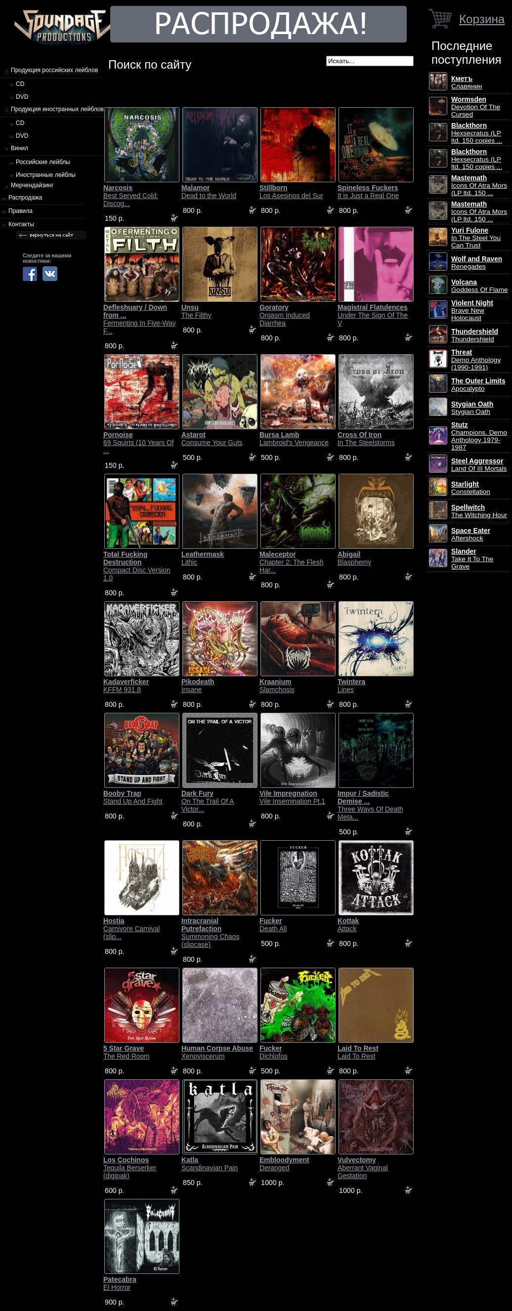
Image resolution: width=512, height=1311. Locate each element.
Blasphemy (354, 558)
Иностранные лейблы (46, 174)
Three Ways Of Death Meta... (370, 805)
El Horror (119, 1283)
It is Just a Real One (368, 192)
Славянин (466, 82)
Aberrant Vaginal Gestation (363, 1168)
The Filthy (196, 311)
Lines (351, 686)
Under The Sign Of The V (373, 315)
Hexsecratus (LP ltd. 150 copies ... (476, 133)
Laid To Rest (358, 1052)
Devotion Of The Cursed (475, 107)
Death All (273, 925)
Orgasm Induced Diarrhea (284, 315)
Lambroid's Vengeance (294, 439)
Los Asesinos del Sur (291, 192)
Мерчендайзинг (32, 185)
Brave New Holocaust (472, 310)
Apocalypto (478, 384)
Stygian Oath (472, 408)
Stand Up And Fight (133, 797)
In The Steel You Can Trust (476, 238)
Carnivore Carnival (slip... (131, 929)
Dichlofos (273, 1052)
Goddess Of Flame (479, 286)
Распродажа (25, 197)
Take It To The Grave (472, 559)
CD (20, 84)
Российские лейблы (43, 162)
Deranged (284, 1164)
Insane (197, 686)
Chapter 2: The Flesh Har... (291, 562)
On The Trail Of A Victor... (207, 801)
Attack (348, 925)
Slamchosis (277, 686)
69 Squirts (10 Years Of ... (138, 442)
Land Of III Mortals (479, 464)
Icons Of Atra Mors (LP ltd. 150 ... (479, 185)
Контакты (21, 224)
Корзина (482, 19)
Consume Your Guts (211, 439)
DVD (22, 96)
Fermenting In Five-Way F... (139, 319)
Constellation (470, 488)
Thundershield (474, 335)
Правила (20, 210)
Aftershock (470, 534)
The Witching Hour (479, 511)
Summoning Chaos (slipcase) (210, 932)
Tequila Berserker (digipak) (129, 1168)
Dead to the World (208, 192)
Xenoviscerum (217, 1052)
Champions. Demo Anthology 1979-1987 (479, 436)
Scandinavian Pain (209, 1164)
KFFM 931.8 (126, 686)
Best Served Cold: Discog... (130, 195)
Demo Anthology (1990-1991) (476, 360)
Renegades (476, 262)
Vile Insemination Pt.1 (292, 797)
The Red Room (126, 1052)
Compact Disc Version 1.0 (137, 566)
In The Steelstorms (366, 439)
